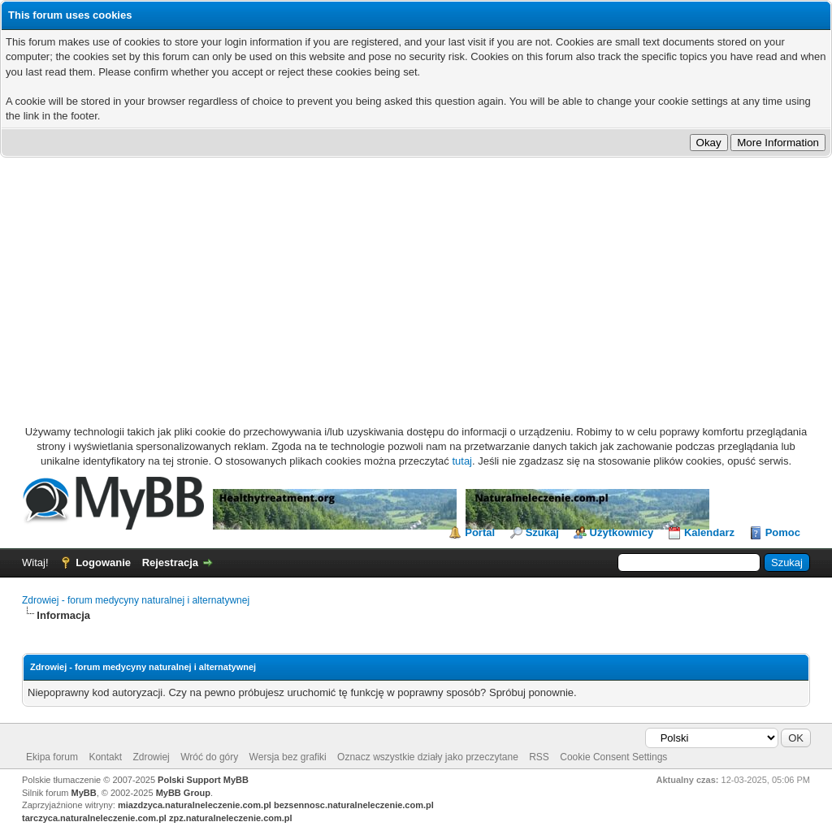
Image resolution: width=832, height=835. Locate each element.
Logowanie (103, 562)
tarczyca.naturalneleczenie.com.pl (94, 818)
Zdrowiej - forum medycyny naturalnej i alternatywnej (135, 600)
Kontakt (105, 757)
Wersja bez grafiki (288, 757)
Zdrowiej (150, 757)
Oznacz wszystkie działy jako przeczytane (427, 757)
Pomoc (782, 532)
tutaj (462, 461)
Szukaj (542, 532)
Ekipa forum (52, 757)
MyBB (84, 793)
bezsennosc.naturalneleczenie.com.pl (354, 805)
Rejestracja (170, 562)
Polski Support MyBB (203, 780)
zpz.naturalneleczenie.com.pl (230, 818)
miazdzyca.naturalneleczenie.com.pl (194, 805)
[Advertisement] (416, 279)
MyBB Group (183, 793)
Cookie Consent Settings (613, 757)
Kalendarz (709, 532)
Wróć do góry (209, 757)
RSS (539, 757)
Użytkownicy (622, 532)
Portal (480, 532)
